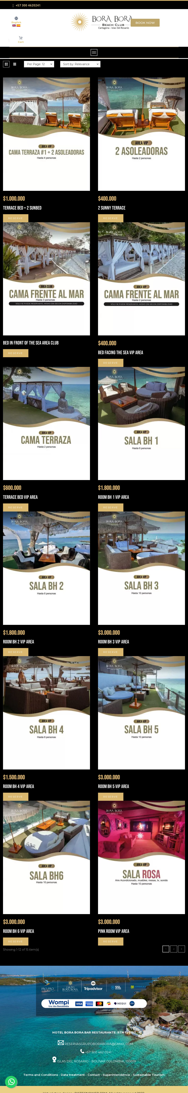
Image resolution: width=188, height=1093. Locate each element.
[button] (6, 64)
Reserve (15, 218)
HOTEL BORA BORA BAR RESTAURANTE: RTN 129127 (94, 1032)
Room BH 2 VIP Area (18, 642)
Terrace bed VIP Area (20, 497)
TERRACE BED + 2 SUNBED (22, 208)
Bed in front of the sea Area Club (31, 343)
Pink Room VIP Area (113, 931)
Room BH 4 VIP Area (18, 786)
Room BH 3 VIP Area (113, 642)
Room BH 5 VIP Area (113, 786)
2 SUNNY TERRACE (111, 208)
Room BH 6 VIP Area (18, 931)
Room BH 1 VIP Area (113, 497)
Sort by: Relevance (76, 64)
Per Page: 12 (36, 64)
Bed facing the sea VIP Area (120, 353)
